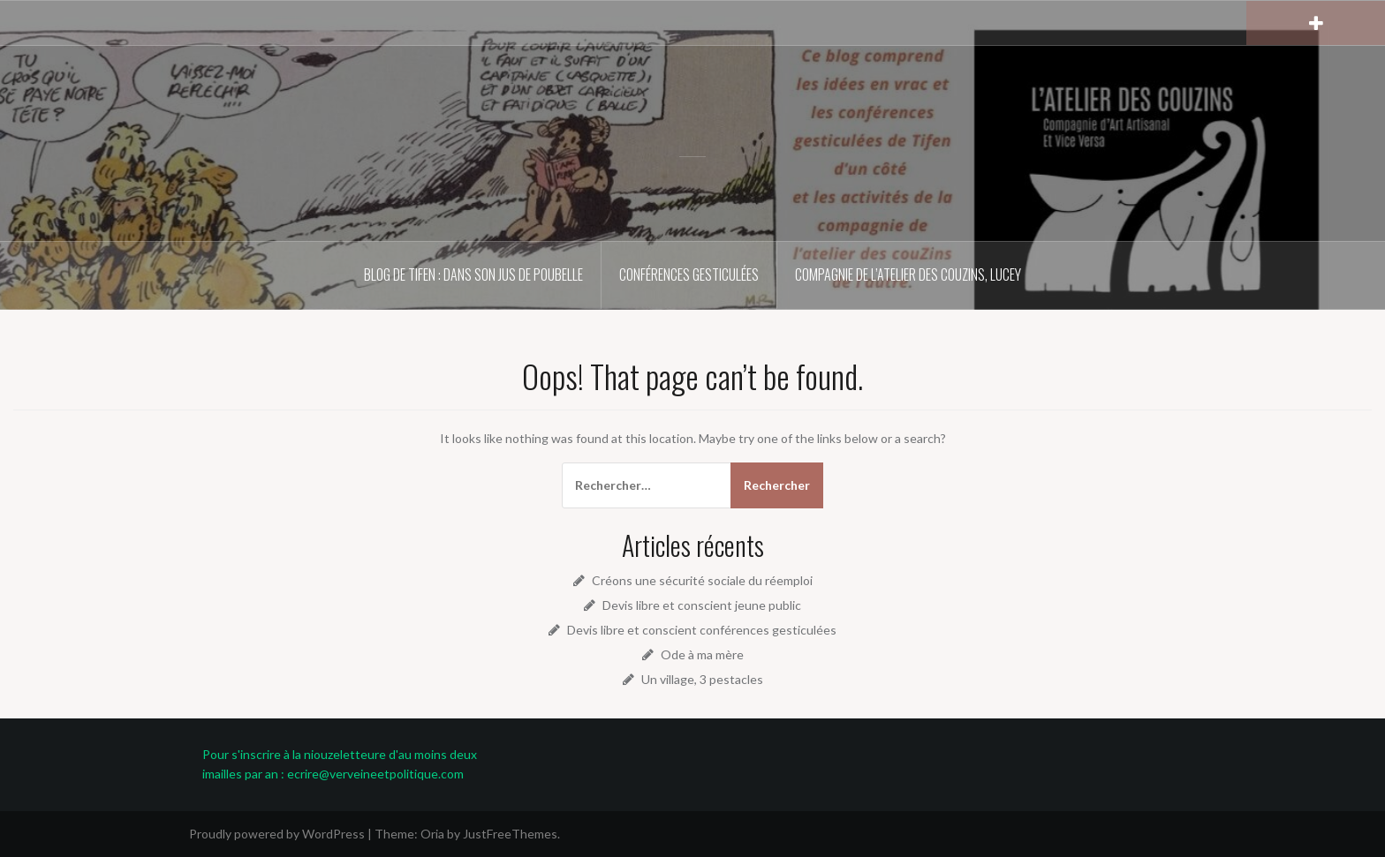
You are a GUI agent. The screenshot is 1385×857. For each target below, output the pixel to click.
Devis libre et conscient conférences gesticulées (701, 629)
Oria (432, 833)
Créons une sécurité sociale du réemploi (702, 580)
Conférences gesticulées (689, 274)
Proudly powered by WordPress (277, 833)
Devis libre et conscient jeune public (701, 605)
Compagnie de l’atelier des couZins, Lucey (908, 274)
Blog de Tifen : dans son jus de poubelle (473, 274)
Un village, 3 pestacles (702, 679)
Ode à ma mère (702, 654)
